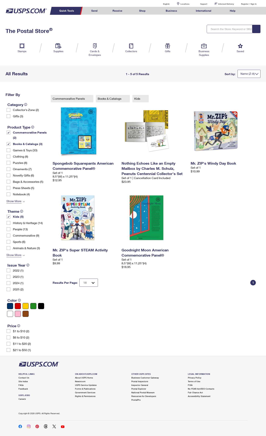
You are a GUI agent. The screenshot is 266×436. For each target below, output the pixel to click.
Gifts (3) (18, 116)
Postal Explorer (138, 389)
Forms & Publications (85, 389)
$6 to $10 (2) (21, 337)
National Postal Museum (143, 392)
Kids (137, 98)
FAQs (21, 385)
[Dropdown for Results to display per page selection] (88, 283)
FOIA (190, 385)
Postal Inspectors (139, 381)
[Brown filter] (26, 314)
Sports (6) (19, 241)
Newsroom (80, 381)
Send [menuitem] (94, 10)
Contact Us (23, 377)
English (163, 4)
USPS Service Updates (86, 385)
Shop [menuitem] (142, 10)
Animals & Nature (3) (26, 248)
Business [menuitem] (171, 10)
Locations (184, 4)
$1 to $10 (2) (21, 331)
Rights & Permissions (85, 396)
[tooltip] (25, 104)
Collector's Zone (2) (26, 110)
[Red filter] (18, 306)
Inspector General (139, 385)
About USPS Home (84, 377)
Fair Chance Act (195, 392)
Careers (22, 399)
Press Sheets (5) (23, 188)
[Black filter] (41, 306)
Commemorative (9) (26, 235)
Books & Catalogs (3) (27, 144)
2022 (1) (18, 270)
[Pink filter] (18, 314)
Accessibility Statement (199, 396)
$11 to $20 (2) (22, 343)
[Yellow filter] (26, 306)
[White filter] (10, 314)
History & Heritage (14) (28, 223)
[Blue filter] (10, 306)
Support (203, 4)
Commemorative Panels (69, 98)
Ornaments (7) (22, 169)
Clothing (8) (20, 156)
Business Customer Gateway (145, 377)
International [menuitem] (203, 10)
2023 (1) (18, 276)
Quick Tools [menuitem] (66, 10)
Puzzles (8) (20, 162)
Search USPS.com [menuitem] (250, 11)
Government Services (85, 392)
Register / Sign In (249, 4)
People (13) (20, 229)
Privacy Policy (194, 377)
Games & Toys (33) (25, 150)
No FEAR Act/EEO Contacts (201, 389)
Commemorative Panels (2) (30, 135)
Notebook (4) (21, 194)
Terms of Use (194, 381)
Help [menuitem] (233, 10)
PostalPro (136, 400)
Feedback (23, 389)
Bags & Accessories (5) (28, 181)
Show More (13, 201)
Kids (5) (18, 216)
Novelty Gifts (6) (23, 175)
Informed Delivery (226, 4)
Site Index (23, 381)
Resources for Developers (143, 396)
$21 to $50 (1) (22, 350)
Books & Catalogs (110, 98)
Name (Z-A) (248, 73)
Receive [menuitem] (117, 10)
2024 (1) (18, 283)
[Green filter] (33, 306)
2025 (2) (18, 289)
